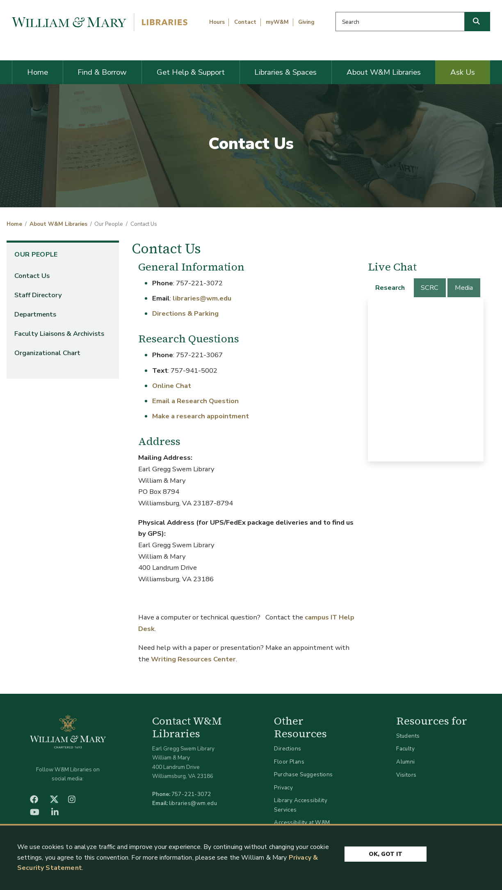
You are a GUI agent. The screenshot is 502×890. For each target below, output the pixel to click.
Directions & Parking (185, 313)
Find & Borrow (102, 72)
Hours (217, 22)
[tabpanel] (426, 379)
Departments (35, 314)
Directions (287, 748)
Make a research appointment (200, 416)
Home (37, 72)
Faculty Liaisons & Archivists (59, 333)
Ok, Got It (385, 854)
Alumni (405, 762)
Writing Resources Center (193, 659)
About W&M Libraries (384, 72)
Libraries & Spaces (285, 72)
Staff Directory (38, 295)
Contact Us (32, 275)
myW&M (277, 22)
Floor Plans (289, 762)
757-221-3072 (191, 794)
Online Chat (171, 385)
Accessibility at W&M (302, 822)
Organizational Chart (47, 353)
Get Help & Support (191, 72)
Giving (306, 22)
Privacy (283, 787)
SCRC (429, 287)
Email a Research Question (195, 401)
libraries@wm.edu (202, 298)
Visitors (406, 775)
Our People (35, 254)
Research (390, 287)
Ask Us (462, 72)
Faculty (405, 748)
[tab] (390, 288)
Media (464, 287)
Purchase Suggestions (303, 774)
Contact (245, 22)
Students (408, 736)
